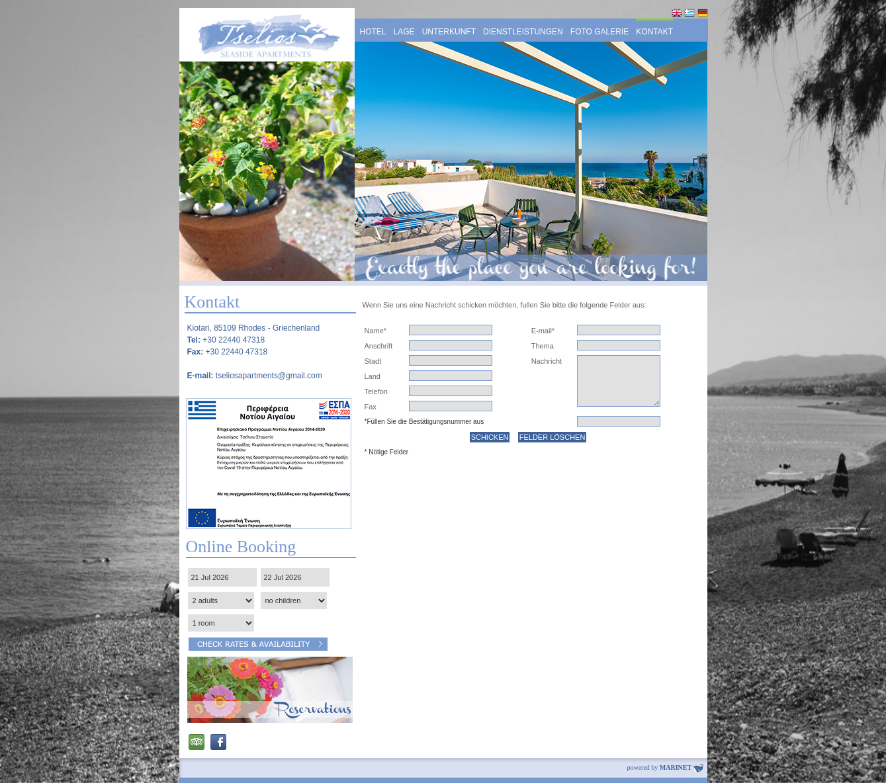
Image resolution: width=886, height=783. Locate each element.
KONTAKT (654, 31)
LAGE (404, 31)
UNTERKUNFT (449, 31)
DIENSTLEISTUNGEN (523, 31)
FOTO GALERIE (599, 31)
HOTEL (373, 31)
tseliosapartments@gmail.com (269, 375)
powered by (665, 767)
